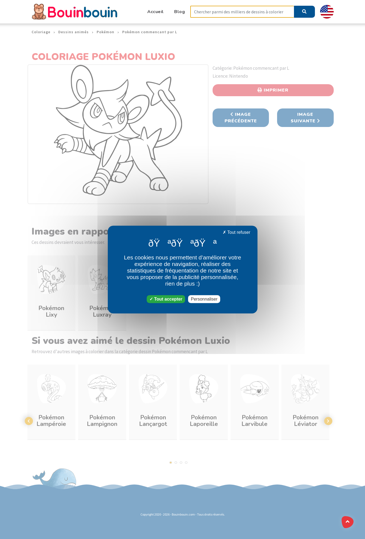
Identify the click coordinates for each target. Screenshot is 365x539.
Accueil (155, 11)
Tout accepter (165, 299)
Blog (179, 11)
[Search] (242, 12)
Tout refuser (236, 232)
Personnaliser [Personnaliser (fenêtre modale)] (204, 299)
